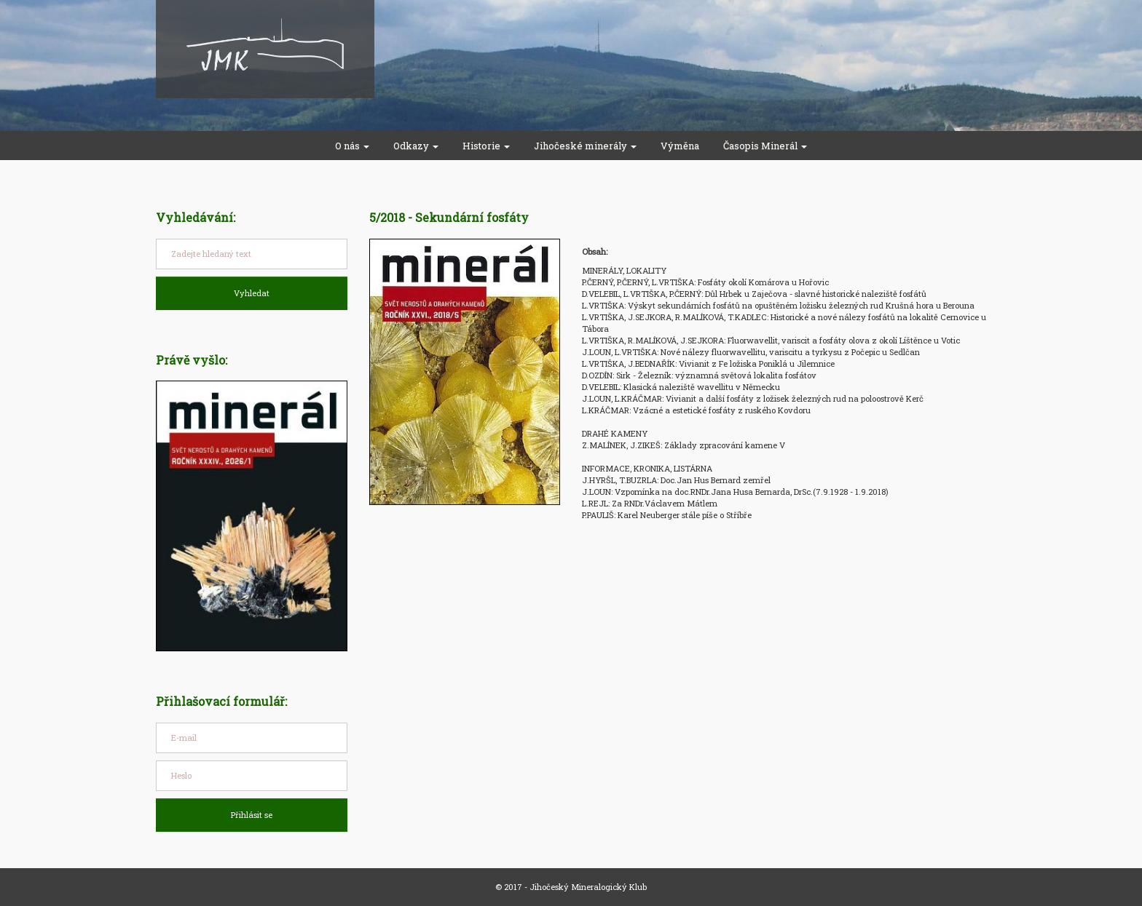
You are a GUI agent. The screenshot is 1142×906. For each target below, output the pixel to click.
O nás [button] (352, 145)
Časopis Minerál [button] (765, 145)
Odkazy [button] (415, 145)
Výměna (680, 145)
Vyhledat (251, 292)
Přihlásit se (251, 814)
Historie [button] (486, 145)
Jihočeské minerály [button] (585, 145)
